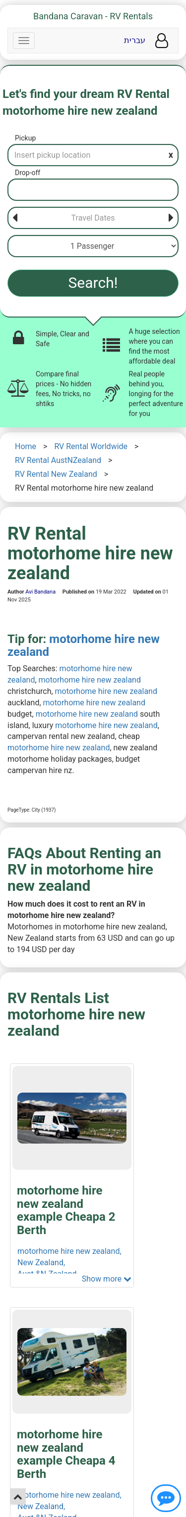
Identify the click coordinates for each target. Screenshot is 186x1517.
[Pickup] (93, 155)
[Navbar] (24, 40)
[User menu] (161, 40)
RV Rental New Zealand (56, 474)
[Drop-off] (93, 190)
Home (25, 446)
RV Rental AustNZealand (58, 460)
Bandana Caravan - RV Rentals (93, 16)
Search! (93, 282)
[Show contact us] (166, 1498)
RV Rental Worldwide (90, 446)
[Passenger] (93, 246)
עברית (134, 40)
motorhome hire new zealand (83, 645)
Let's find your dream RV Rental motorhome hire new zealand (86, 102)
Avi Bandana (40, 592)
